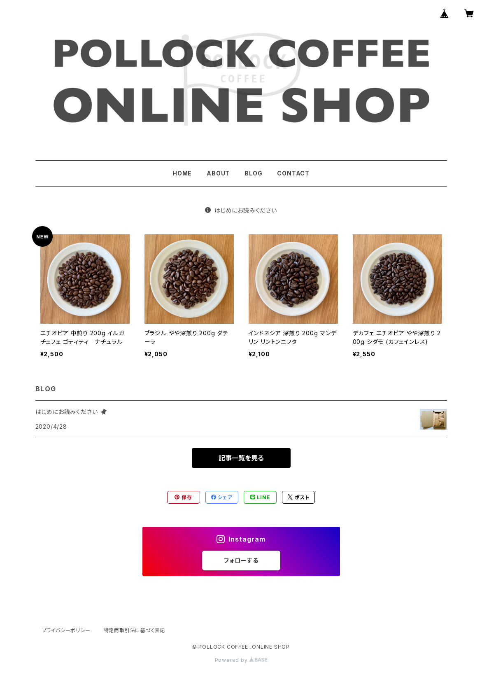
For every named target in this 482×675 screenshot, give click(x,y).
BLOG (253, 173)
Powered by (241, 660)
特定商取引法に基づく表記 (134, 630)
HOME (182, 173)
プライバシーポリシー (66, 630)
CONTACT (293, 173)
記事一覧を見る (241, 458)
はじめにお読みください (241, 210)
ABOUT (218, 173)
